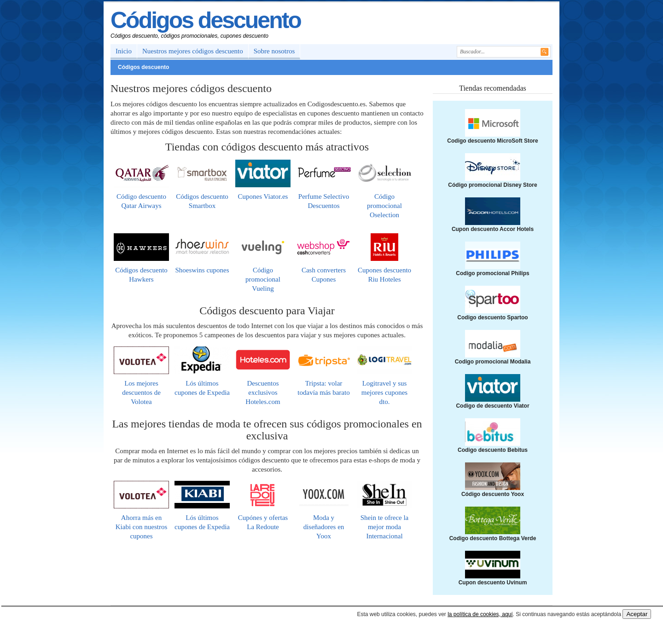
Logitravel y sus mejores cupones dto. (384, 392)
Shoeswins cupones (202, 270)
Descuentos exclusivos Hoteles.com (262, 392)
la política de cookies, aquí (480, 614)
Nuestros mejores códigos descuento (192, 51)
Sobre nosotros (274, 51)
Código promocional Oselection (384, 206)
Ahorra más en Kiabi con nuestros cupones (141, 527)
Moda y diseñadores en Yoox (323, 527)
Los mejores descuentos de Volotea (141, 392)
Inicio (124, 51)
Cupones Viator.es (263, 196)
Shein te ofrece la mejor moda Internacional (385, 527)
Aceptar (636, 614)
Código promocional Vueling (262, 279)
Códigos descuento (205, 20)
